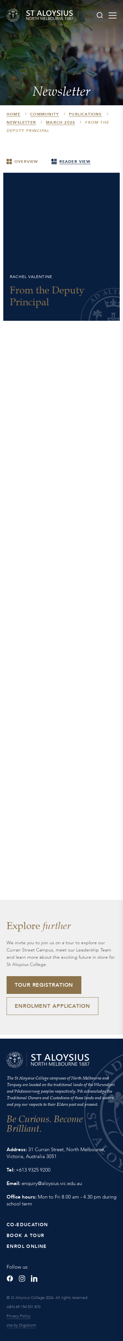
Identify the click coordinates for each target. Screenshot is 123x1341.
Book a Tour (25, 1235)
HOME (13, 114)
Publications (85, 114)
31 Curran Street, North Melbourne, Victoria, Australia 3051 (56, 1153)
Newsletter (21, 122)
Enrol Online (27, 1246)
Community (44, 114)
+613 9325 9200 (33, 1170)
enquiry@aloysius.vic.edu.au (52, 1183)
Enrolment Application (52, 1006)
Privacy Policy (19, 1316)
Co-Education (27, 1225)
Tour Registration (44, 985)
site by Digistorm (21, 1325)
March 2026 (60, 122)
